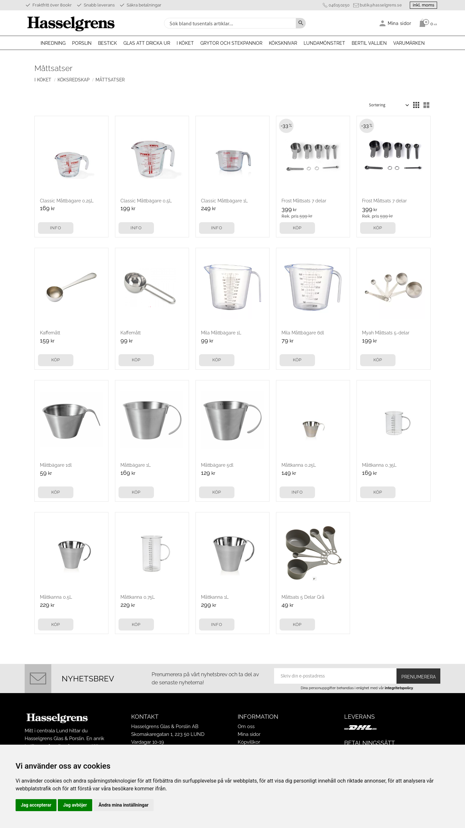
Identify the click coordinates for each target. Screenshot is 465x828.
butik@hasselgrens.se (377, 5)
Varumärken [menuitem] (409, 43)
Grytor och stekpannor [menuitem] (231, 43)
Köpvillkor (249, 742)
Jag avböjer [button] (75, 805)
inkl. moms (421, 5)
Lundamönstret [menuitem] (324, 43)
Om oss (246, 726)
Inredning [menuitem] (53, 43)
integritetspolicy (399, 688)
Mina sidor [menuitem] (399, 23)
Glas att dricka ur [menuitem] (146, 43)
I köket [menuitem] (185, 43)
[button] (416, 105)
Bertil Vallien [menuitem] (369, 43)
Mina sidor (249, 734)
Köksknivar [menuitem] (283, 43)
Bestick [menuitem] (107, 43)
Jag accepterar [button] (36, 805)
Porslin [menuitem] (82, 43)
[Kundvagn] (426, 23)
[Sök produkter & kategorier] (229, 23)
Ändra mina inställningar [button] (124, 805)
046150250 (335, 5)
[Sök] (301, 23)
